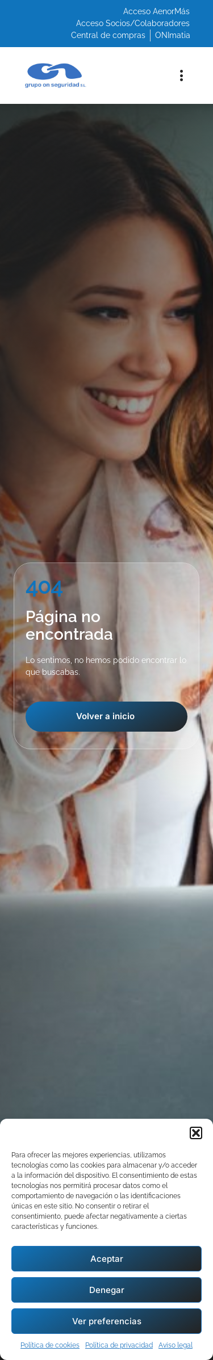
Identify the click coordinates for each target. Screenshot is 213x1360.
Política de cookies (50, 1345)
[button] (196, 1133)
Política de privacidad (119, 1345)
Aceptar (106, 1258)
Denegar (106, 1290)
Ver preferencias (106, 1321)
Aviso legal (175, 1345)
